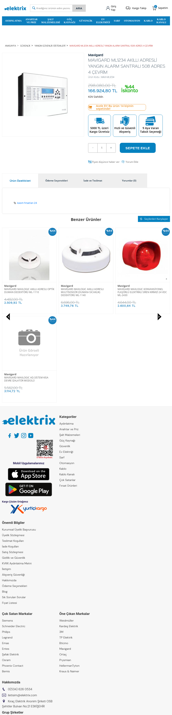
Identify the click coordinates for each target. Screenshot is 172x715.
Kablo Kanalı (161, 21)
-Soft (65, 710)
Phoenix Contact (12, 577)
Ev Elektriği (103, 21)
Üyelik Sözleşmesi (13, 447)
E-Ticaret (74, 710)
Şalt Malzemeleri (50, 21)
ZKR (4, 659)
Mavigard (10, 286)
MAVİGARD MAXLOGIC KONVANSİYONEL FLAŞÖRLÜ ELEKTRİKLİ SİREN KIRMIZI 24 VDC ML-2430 (85, 292)
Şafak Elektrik (10, 566)
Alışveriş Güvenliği (13, 486)
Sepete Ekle (137, 148)
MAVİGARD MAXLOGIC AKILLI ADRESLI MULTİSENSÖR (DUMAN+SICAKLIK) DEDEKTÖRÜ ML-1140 (25, 292)
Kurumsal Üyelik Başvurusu (19, 441)
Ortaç (63, 566)
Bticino (63, 554)
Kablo (148, 20)
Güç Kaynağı (69, 21)
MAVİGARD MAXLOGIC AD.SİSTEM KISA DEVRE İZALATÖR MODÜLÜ (140, 291)
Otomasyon (132, 20)
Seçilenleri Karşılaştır (154, 219)
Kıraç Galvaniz (11, 653)
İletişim (6, 480)
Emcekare (8, 664)
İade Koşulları (10, 458)
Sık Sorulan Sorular (14, 509)
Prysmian (65, 571)
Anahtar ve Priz (31, 21)
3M (61, 543)
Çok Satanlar (67, 391)
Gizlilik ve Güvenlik (13, 469)
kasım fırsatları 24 (27, 202)
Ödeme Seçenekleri (14, 497)
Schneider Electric (13, 538)
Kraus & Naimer (69, 583)
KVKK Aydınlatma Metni (16, 475)
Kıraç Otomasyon (13, 648)
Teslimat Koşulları (13, 452)
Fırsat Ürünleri (68, 397)
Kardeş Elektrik (68, 538)
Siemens (7, 532)
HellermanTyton (69, 577)
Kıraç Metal (9, 642)
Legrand (7, 549)
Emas (5, 554)
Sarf (117, 20)
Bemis (6, 583)
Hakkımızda (9, 492)
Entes (5, 560)
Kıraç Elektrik (10, 636)
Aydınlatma (13, 20)
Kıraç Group (9, 631)
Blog (4, 503)
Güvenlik (85, 20)
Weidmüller (66, 532)
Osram (6, 571)
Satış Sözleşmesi (12, 463)
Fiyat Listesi (9, 514)
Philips (6, 543)
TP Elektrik (65, 549)
